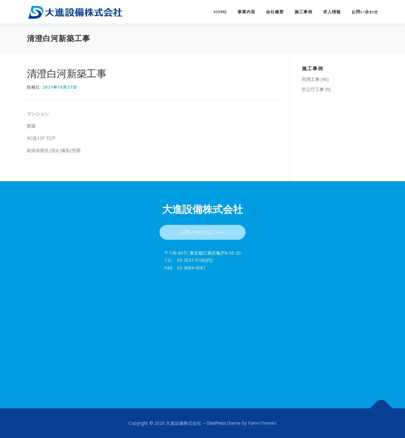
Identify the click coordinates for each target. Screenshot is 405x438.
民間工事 (311, 79)
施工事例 (303, 11)
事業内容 (246, 11)
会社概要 (275, 11)
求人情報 (332, 11)
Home (220, 11)
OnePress (216, 423)
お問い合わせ (365, 11)
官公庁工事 (313, 89)
